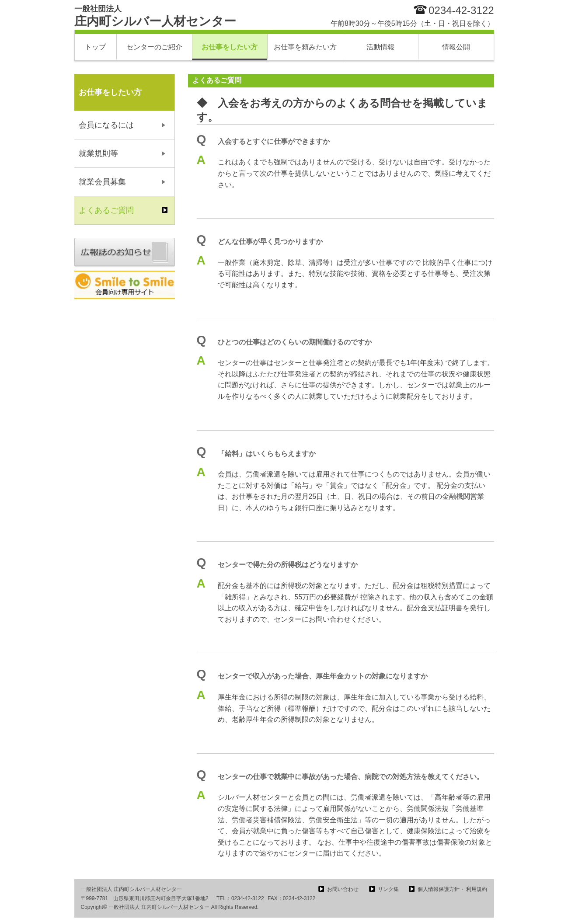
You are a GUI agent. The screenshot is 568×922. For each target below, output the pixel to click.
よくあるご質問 (106, 210)
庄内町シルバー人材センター (155, 16)
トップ (95, 47)
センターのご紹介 (154, 47)
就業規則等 (98, 153)
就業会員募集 (102, 181)
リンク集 (388, 889)
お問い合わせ (343, 889)
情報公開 (456, 47)
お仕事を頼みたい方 (305, 47)
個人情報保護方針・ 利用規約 (452, 889)
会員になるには (106, 125)
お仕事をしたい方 (230, 47)
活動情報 (380, 47)
